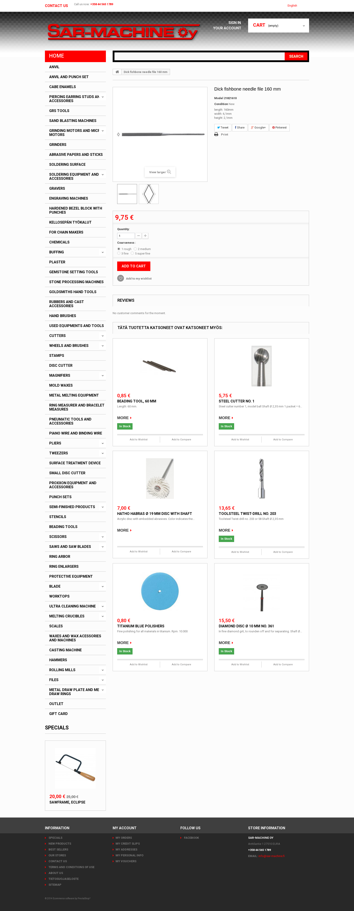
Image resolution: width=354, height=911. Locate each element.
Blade (55, 586)
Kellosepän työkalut (70, 222)
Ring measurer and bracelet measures (77, 407)
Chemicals (59, 242)
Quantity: (123, 229)
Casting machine (65, 650)
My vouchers (126, 861)
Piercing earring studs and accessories (75, 99)
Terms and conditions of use (71, 867)
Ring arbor (59, 557)
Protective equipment (71, 577)
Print (224, 134)
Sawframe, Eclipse (67, 802)
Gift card (58, 714)
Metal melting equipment (74, 395)
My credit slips (128, 843)
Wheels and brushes (68, 346)
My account (125, 828)
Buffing (56, 252)
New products (59, 843)
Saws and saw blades (70, 547)
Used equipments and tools (76, 326)
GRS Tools (59, 111)
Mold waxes (61, 385)
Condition (221, 104)
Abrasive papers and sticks (76, 155)
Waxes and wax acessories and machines (75, 638)
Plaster (57, 262)
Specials (57, 728)
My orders (124, 837)
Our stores (57, 855)
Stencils (57, 517)
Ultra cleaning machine (72, 606)
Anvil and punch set (69, 77)
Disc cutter (60, 366)
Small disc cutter (67, 473)
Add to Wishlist (138, 439)
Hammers (58, 660)
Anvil (54, 67)
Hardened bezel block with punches (75, 210)
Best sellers (58, 849)
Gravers (57, 189)
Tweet (222, 127)
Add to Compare (181, 439)
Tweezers (58, 453)
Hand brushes (62, 316)
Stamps (56, 356)
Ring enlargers (64, 567)
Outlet (56, 704)
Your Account (228, 28)
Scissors (58, 537)
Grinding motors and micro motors (76, 133)
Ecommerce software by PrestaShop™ (72, 898)
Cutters (57, 336)
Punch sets (60, 497)
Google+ (258, 127)
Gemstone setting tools (73, 272)
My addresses (126, 849)
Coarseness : (127, 242)
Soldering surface (67, 165)
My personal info (129, 855)
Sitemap (54, 884)
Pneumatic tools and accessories (70, 421)
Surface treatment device (75, 463)
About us (55, 873)
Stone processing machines (76, 282)
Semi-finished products (72, 507)
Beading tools (63, 527)
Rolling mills (62, 670)
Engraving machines (68, 198)
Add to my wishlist (138, 278)
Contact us (56, 6)
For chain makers (66, 232)
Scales (56, 626)
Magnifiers (59, 376)
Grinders (57, 145)
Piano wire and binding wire (75, 433)
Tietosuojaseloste (63, 879)
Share (240, 127)
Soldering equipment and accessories (74, 177)
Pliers (55, 443)
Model (218, 98)
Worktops (59, 596)
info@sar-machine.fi (272, 856)
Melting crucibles (66, 616)
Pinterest (279, 127)
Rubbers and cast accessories (66, 304)
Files (53, 680)
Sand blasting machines (72, 121)
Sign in (236, 23)
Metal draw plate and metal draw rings (77, 692)
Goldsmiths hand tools (72, 292)
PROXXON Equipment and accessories (72, 485)
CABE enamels (62, 87)
